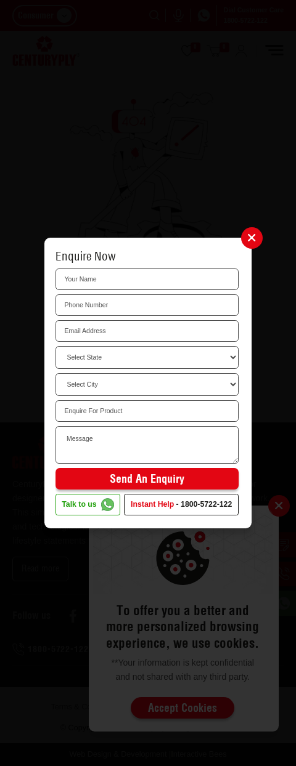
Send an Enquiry (147, 478)
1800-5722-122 (206, 504)
